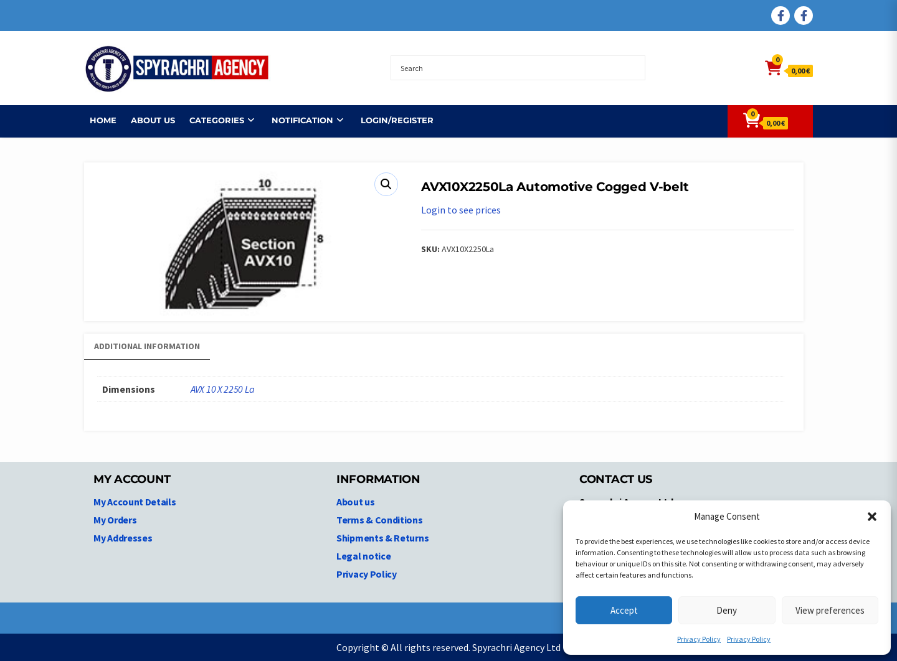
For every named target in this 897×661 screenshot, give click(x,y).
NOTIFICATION (297, 120)
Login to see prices (461, 210)
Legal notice (363, 556)
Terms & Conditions (379, 519)
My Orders (114, 519)
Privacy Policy (699, 639)
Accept (624, 610)
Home (97, 120)
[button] (872, 516)
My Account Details (134, 501)
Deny (726, 610)
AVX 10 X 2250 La (222, 389)
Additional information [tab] (147, 346)
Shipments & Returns (382, 538)
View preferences (830, 610)
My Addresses (122, 538)
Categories (211, 120)
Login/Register (391, 120)
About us (147, 120)
